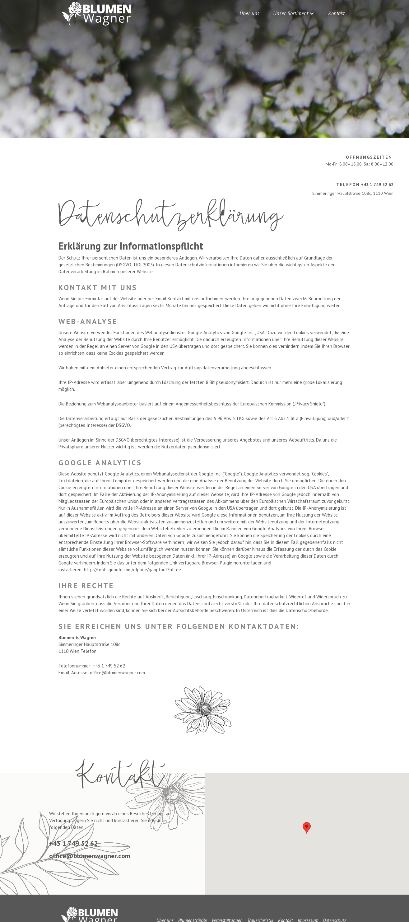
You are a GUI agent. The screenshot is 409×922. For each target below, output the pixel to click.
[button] (294, 13)
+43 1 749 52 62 (364, 184)
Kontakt (336, 13)
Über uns (249, 13)
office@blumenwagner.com (89, 855)
